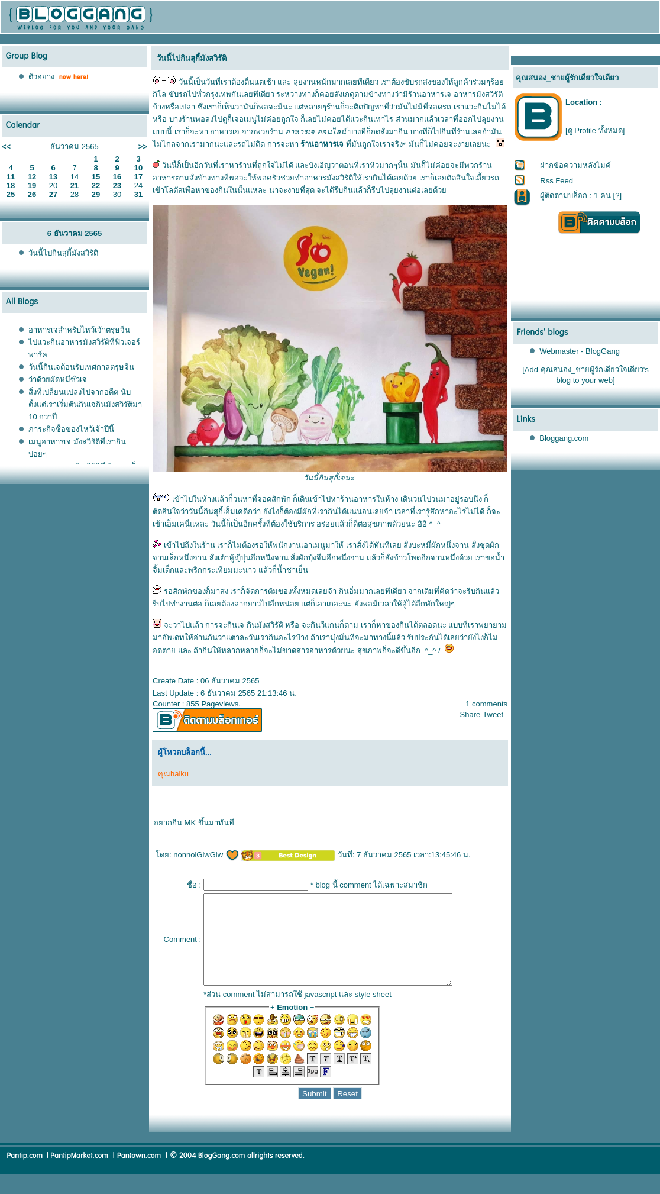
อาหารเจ (225, 131)
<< (6, 146)
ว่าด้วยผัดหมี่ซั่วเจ (57, 379)
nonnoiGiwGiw (206, 854)
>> (142, 146)
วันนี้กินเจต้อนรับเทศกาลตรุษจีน (81, 367)
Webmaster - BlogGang (579, 351)
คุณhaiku (173, 773)
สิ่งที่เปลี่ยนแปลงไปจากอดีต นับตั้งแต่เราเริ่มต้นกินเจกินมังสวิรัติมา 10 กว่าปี (85, 404)
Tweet (493, 714)
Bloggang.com (563, 438)
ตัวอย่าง (41, 76)
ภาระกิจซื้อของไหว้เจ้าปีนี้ (71, 429)
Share (470, 714)
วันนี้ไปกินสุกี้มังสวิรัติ (63, 253)
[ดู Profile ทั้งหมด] (595, 130)
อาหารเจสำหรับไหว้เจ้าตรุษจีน (79, 329)
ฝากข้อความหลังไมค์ (575, 165)
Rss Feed (556, 180)
